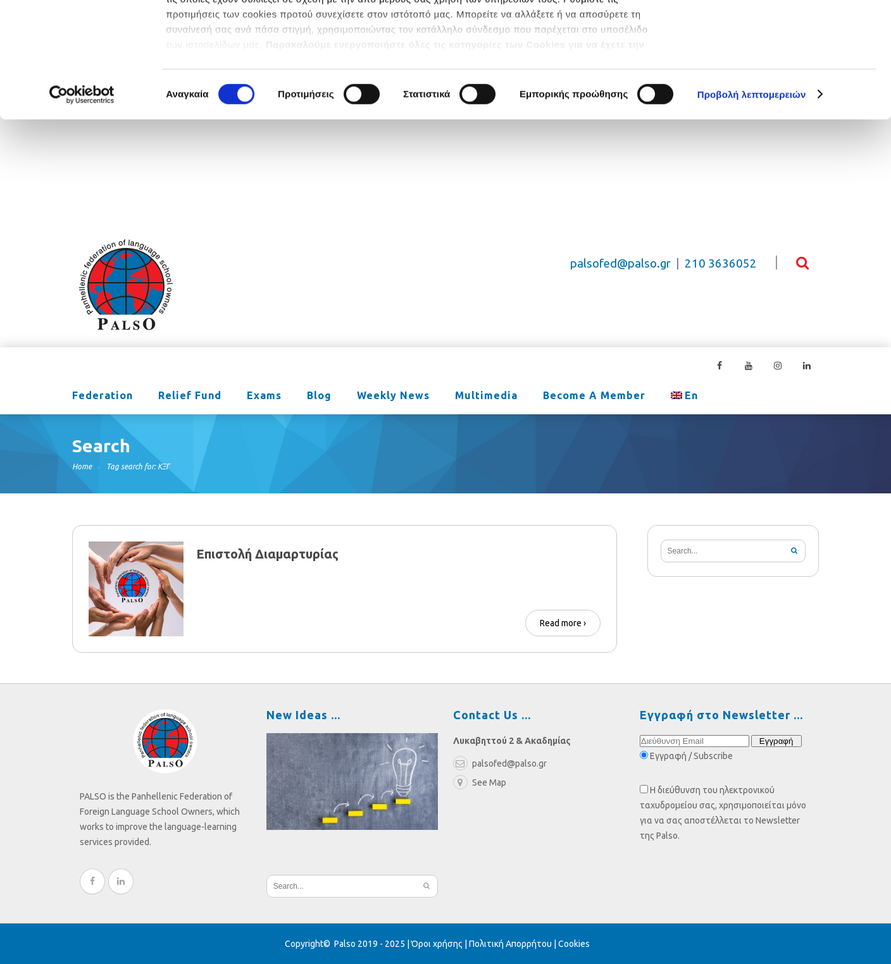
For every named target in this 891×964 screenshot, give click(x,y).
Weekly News (393, 396)
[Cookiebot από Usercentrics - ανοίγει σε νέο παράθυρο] (82, 202)
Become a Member (594, 396)
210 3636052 (721, 263)
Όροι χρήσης (437, 944)
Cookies (574, 944)
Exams (264, 396)
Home (82, 466)
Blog (319, 396)
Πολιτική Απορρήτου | (513, 944)
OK (785, 31)
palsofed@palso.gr (620, 263)
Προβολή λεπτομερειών (751, 202)
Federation (102, 396)
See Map (479, 782)
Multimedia (486, 396)
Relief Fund (189, 396)
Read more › (563, 623)
